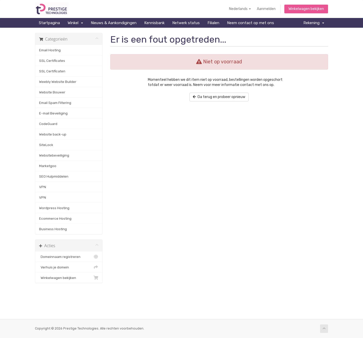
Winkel (75, 23)
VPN (42, 187)
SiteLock (46, 145)
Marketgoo (47, 166)
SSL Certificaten (52, 71)
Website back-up (52, 134)
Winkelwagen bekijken (306, 9)
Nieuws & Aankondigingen (114, 23)
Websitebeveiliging (54, 155)
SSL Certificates (52, 61)
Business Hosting (53, 229)
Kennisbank (154, 23)
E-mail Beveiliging (53, 113)
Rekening (313, 23)
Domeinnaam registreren (68, 257)
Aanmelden (266, 9)
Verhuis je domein (68, 267)
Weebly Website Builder (57, 82)
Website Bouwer (52, 92)
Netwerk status (186, 23)
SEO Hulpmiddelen (53, 176)
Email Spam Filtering (55, 103)
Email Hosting (50, 50)
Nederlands (240, 9)
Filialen (213, 23)
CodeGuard (48, 124)
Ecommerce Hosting (55, 218)
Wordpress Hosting (54, 208)
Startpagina (49, 23)
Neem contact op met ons (250, 23)
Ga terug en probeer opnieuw (219, 97)
